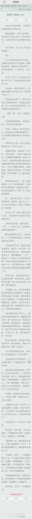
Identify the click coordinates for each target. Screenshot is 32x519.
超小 (20, 9)
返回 (2, 2)
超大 (29, 9)
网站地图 (23, 516)
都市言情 (7, 6)
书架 (4, 2)
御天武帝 (16, 2)
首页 (2, 6)
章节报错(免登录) (16, 494)
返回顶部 (29, 361)
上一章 (6, 20)
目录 (16, 20)
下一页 (26, 20)
